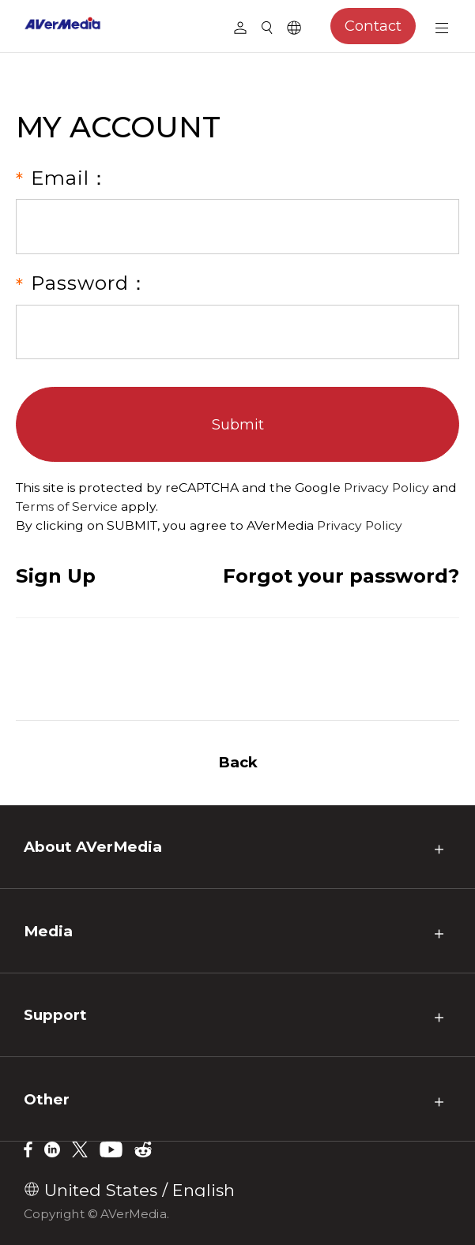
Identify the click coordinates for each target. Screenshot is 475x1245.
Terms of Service (67, 506)
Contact (366, 26)
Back (238, 762)
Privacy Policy (386, 487)
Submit (238, 424)
